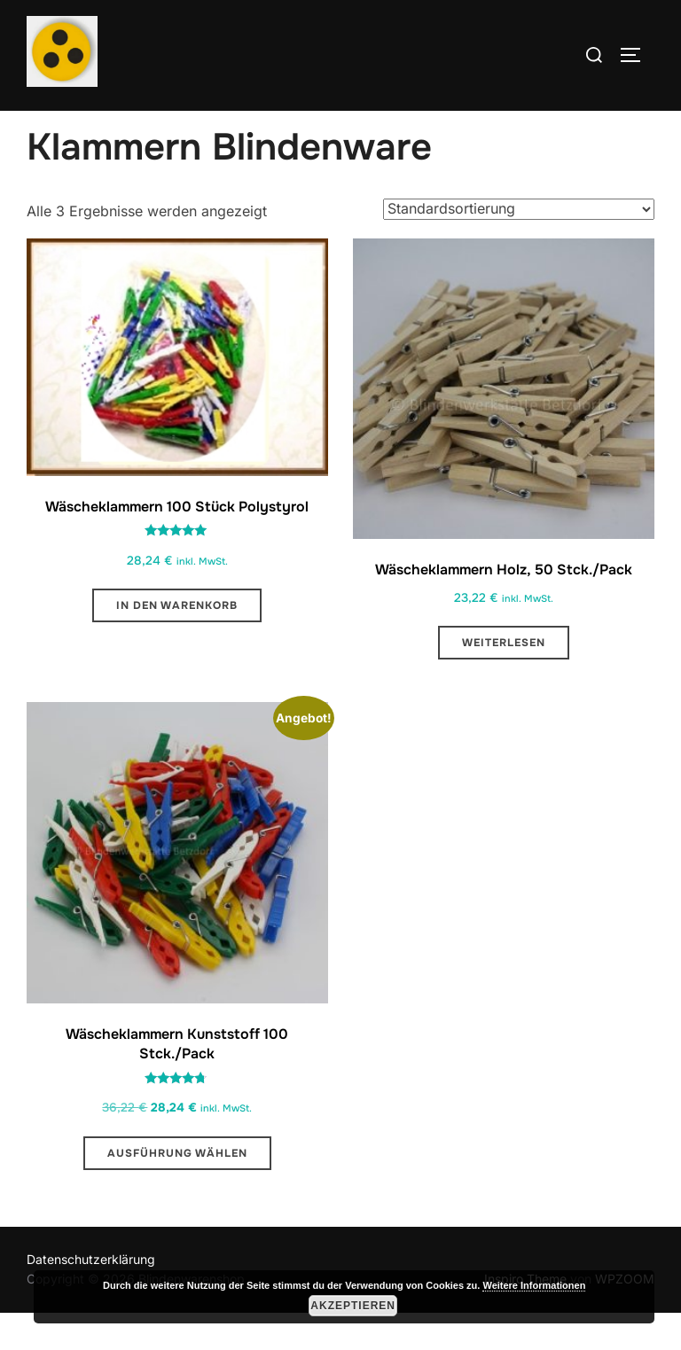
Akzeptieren (352, 1305)
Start (41, 122)
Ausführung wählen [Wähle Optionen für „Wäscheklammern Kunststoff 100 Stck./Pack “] (177, 1190)
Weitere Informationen (533, 1285)
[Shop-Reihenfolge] (518, 246)
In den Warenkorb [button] (177, 643)
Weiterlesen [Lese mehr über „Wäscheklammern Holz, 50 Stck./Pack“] (503, 681)
